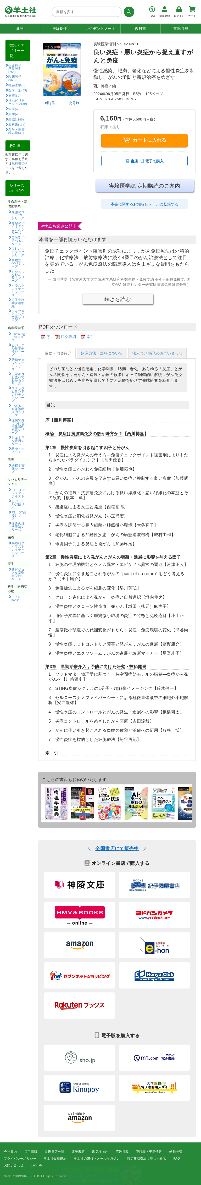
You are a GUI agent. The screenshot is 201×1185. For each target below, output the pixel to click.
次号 (74, 103)
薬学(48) (14, 114)
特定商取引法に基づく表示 (146, 1158)
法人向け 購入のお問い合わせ (157, 353)
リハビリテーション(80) (17, 102)
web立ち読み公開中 (59, 226)
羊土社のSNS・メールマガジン (97, 1158)
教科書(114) (16, 124)
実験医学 (60, 28)
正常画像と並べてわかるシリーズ (18, 378)
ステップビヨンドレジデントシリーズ (18, 394)
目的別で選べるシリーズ (18, 240)
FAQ (177, 1158)
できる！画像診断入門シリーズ (18, 410)
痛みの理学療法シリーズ (18, 526)
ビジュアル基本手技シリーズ (18, 349)
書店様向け (100, 1152)
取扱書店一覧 (54, 1152)
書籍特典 (180, 28)
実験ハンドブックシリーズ (18, 251)
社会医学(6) (16, 84)
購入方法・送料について (101, 353)
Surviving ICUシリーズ (19, 337)
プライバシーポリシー (20, 1158)
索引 (90, 337)
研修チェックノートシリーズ (18, 364)
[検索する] (128, 12)
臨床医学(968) (14, 78)
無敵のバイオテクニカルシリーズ (18, 227)
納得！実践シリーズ (18, 468)
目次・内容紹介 (58, 353)
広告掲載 (122, 1152)
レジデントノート (100, 28)
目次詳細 (68, 337)
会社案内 (10, 1152)
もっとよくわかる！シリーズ (18, 276)
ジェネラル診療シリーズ (18, 440)
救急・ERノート (19, 450)
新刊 (20, 28)
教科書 (140, 28)
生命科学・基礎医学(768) (16, 68)
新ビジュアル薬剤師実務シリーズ (18, 574)
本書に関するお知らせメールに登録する (144, 204)
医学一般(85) (17, 90)
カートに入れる (144, 140)
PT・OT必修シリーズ (19, 515)
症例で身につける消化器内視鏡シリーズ (18, 426)
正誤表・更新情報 (149, 1152)
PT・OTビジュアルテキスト (19, 493)
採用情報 (30, 1152)
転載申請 (175, 1152)
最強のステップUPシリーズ (18, 215)
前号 (49, 103)
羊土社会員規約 (55, 1158)
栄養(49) (14, 108)
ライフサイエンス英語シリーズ (18, 315)
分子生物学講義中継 (18, 303)
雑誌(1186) (16, 119)
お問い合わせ (13, 1165)
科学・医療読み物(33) (16, 131)
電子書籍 (78, 1152)
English (36, 1165)
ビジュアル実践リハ (18, 504)
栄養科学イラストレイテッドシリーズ (18, 549)
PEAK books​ (18, 598)
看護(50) (14, 95)
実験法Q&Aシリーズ (18, 263)
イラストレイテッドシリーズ (18, 290)
